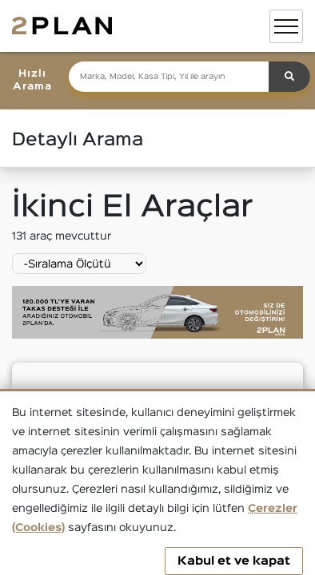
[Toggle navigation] (286, 26)
